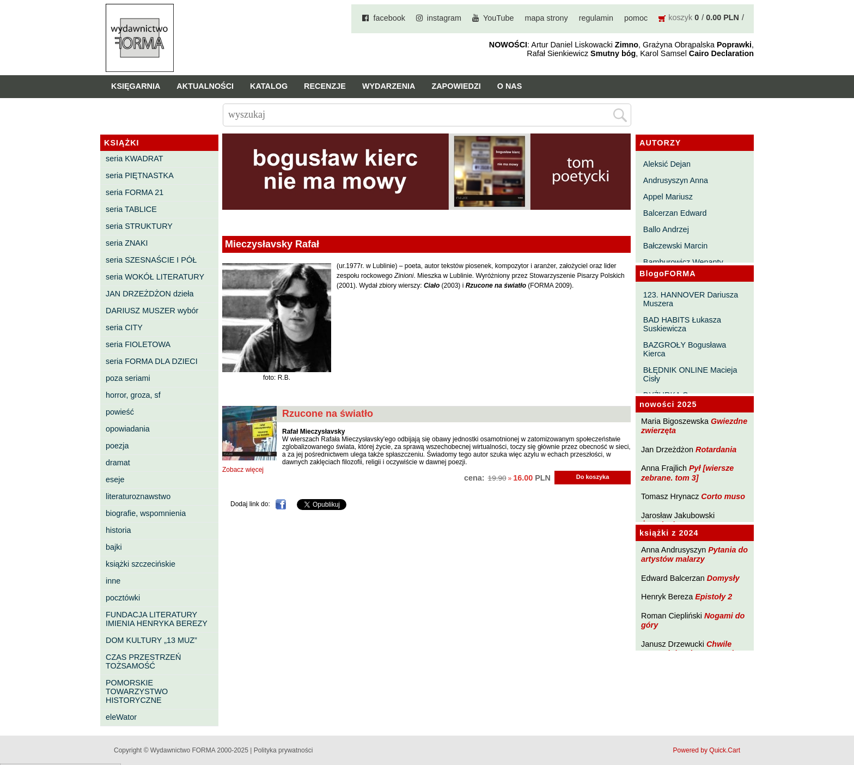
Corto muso (723, 496)
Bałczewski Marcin (675, 245)
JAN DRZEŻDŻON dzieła (150, 293)
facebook (389, 18)
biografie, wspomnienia (146, 513)
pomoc (636, 18)
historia (118, 530)
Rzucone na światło (327, 413)
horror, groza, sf (133, 395)
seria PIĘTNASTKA (140, 175)
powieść (120, 412)
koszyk (680, 17)
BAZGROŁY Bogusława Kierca (685, 349)
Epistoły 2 (713, 596)
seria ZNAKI (127, 243)
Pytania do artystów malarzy (694, 554)
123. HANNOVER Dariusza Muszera (690, 299)
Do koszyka (592, 476)
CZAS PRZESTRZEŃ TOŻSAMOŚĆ (143, 661)
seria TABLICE (131, 209)
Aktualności (205, 86)
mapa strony (546, 18)
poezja (117, 445)
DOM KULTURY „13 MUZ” (151, 640)
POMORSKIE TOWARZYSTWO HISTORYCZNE (137, 691)
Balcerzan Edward (675, 213)
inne (113, 580)
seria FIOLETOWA (138, 344)
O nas (509, 86)
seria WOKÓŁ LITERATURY (155, 276)
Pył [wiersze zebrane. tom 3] (687, 473)
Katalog (269, 86)
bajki (114, 547)
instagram (444, 18)
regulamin (596, 18)
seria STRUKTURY (139, 226)
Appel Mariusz (668, 196)
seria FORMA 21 (134, 192)
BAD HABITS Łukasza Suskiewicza (682, 324)
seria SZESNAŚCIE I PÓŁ (151, 260)
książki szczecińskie (140, 564)
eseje (115, 479)
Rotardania (716, 449)
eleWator (121, 717)
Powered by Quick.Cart (706, 750)
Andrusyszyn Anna (675, 180)
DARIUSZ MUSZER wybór (152, 310)
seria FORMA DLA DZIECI (152, 361)
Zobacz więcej (243, 469)
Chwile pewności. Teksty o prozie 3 (693, 649)
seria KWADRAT (134, 158)
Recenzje (325, 86)
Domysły (723, 578)
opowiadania (128, 428)
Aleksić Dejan (667, 164)
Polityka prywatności (283, 750)
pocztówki (123, 597)
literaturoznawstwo (138, 496)
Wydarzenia (389, 86)
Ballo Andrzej (666, 229)
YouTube (498, 18)
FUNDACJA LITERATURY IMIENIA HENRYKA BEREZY (157, 619)
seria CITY (124, 327)
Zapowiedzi (455, 86)
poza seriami (128, 378)
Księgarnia (135, 86)
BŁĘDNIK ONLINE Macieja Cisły (690, 374)
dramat (118, 462)
